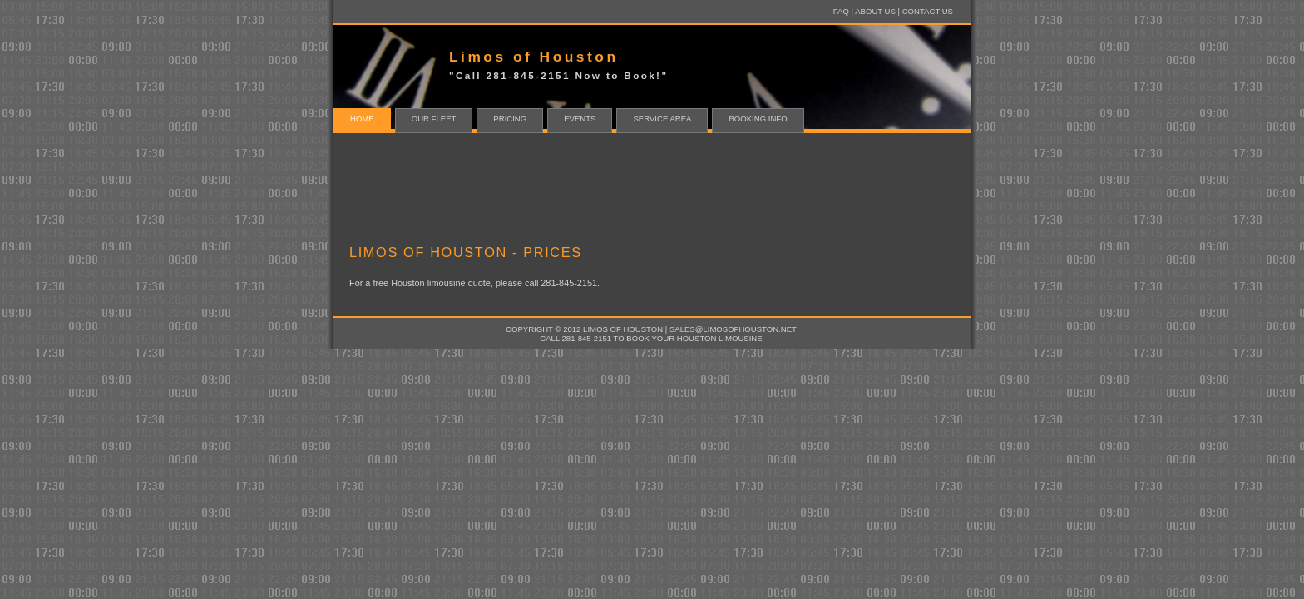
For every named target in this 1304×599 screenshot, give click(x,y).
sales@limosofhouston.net (733, 329)
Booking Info (758, 118)
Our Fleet (434, 118)
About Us (875, 11)
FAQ (841, 11)
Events (579, 118)
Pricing (509, 118)
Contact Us (927, 11)
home (362, 118)
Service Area (662, 118)
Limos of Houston (623, 329)
